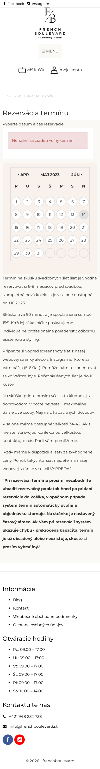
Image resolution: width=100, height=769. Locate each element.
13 (72, 214)
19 (61, 227)
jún (76, 174)
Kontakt (21, 608)
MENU (50, 51)
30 (27, 253)
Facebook (16, 4)
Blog (17, 599)
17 (39, 227)
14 (84, 214)
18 (50, 227)
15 (16, 227)
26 (61, 240)
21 (83, 227)
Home (8, 96)
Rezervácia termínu (36, 96)
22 (16, 240)
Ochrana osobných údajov (38, 624)
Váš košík (31, 70)
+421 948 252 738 (25, 716)
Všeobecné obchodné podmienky (45, 616)
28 (83, 240)
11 (50, 214)
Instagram (40, 4)
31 (38, 253)
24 (38, 240)
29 (16, 253)
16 (27, 227)
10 (39, 214)
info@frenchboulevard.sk (34, 726)
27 (72, 240)
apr (23, 174)
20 (72, 227)
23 (27, 240)
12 (61, 214)
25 (50, 240)
